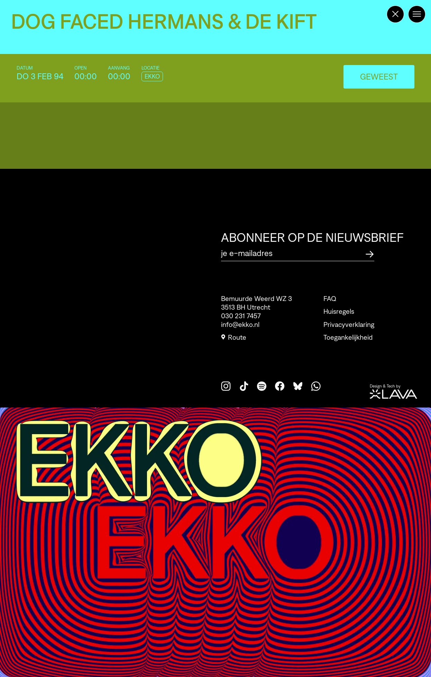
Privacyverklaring (348, 324)
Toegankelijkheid (348, 337)
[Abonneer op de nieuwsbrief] (369, 253)
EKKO (152, 76)
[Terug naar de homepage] (395, 14)
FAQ (329, 298)
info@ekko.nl (240, 324)
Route (233, 337)
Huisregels (338, 311)
